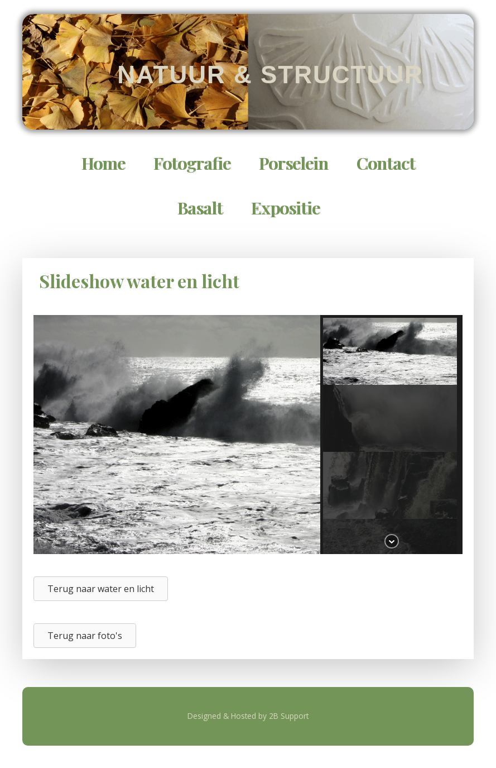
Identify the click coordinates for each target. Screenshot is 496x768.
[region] (248, 434)
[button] (390, 351)
